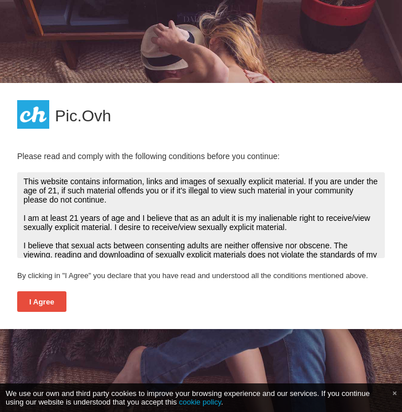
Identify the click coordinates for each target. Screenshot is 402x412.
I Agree (41, 302)
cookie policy (200, 402)
